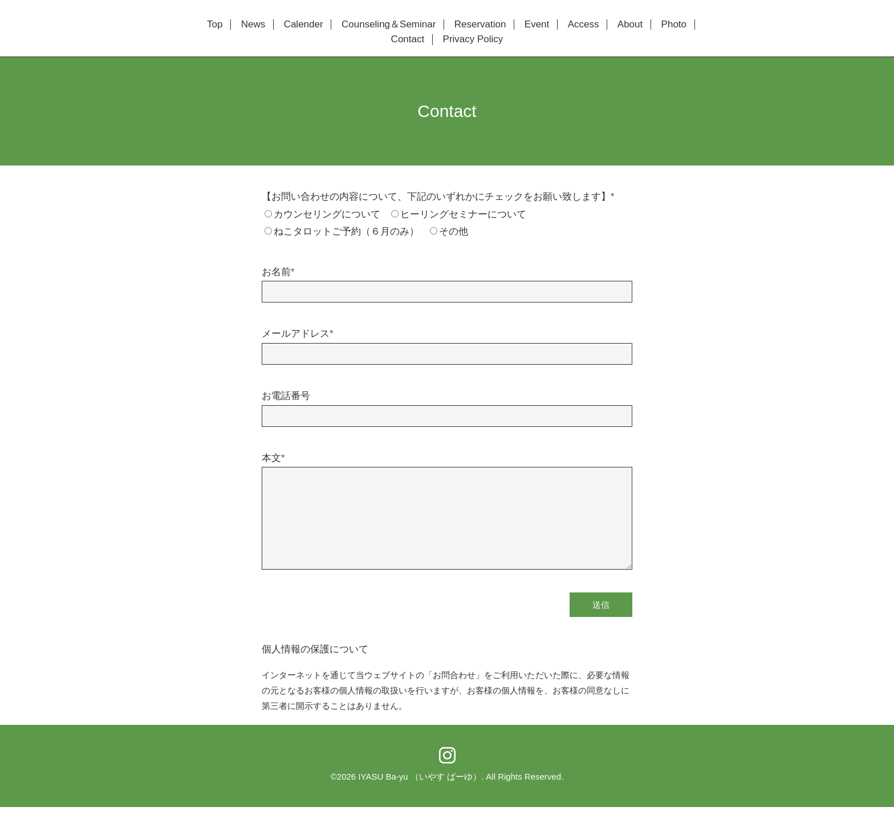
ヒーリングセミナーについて (463, 214)
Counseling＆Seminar (389, 24)
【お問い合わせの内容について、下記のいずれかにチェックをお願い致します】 (438, 196)
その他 (453, 231)
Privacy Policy (473, 39)
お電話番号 (286, 395)
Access (583, 24)
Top (214, 24)
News (253, 24)
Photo (673, 24)
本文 (273, 458)
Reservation (480, 24)
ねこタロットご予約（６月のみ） (346, 231)
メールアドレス (298, 333)
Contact (408, 39)
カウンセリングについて (327, 214)
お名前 (278, 272)
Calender (303, 24)
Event (537, 24)
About (630, 24)
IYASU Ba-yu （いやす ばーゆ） (419, 776)
